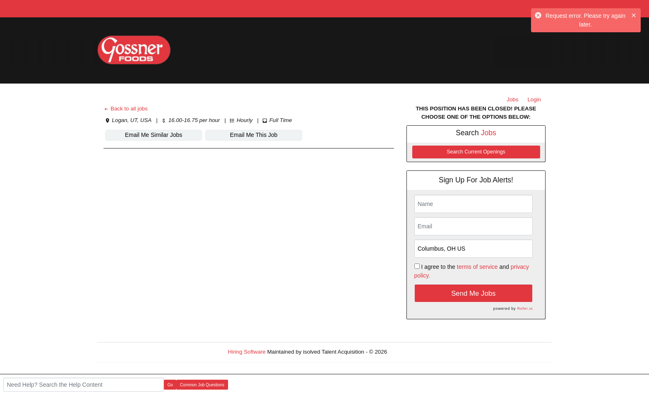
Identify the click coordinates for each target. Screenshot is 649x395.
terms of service (477, 266)
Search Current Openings (476, 152)
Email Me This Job (254, 135)
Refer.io (525, 308)
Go (170, 385)
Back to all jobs (125, 108)
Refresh (411, 352)
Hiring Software (247, 352)
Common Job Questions (202, 385)
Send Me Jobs (473, 293)
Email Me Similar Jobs (153, 135)
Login (534, 99)
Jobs (512, 99)
